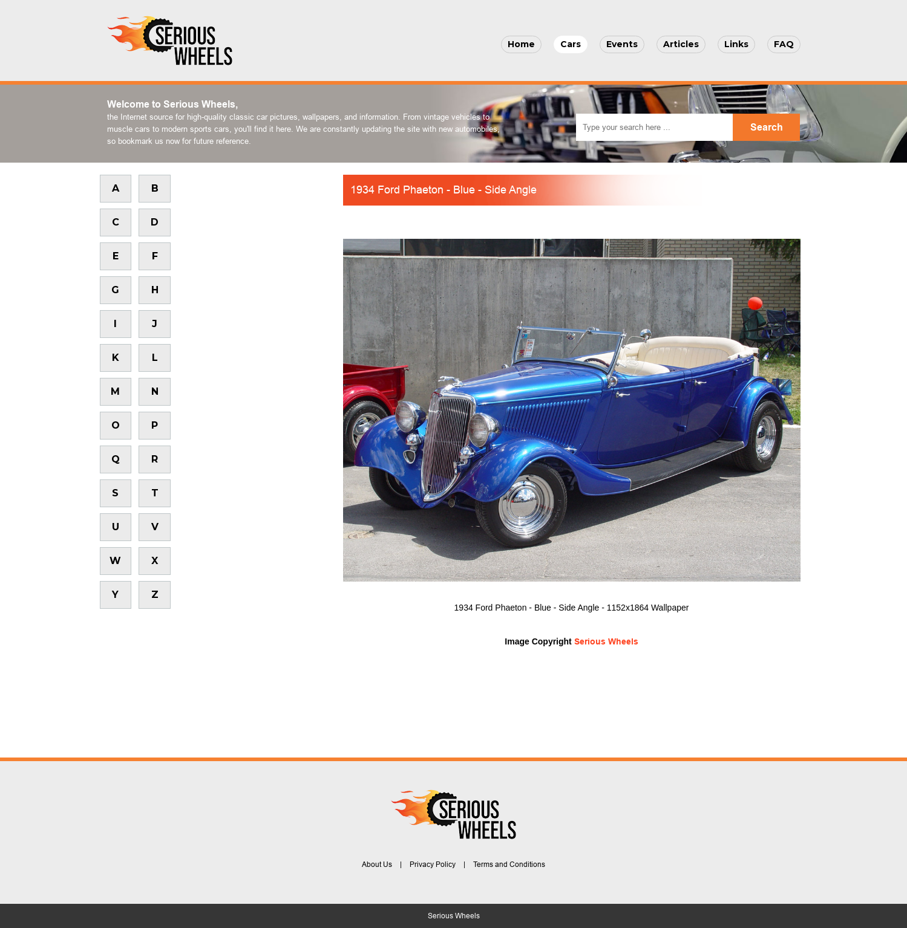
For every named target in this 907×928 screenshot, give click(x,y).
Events (622, 44)
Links (736, 44)
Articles (681, 44)
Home (521, 44)
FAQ (784, 44)
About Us (377, 864)
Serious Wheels (606, 641)
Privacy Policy (433, 864)
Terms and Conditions (509, 864)
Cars (570, 44)
